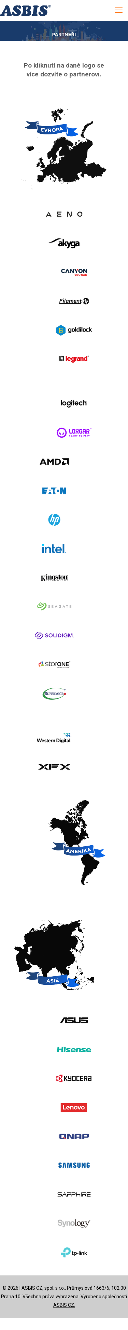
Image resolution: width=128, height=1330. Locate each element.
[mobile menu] (119, 10)
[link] (64, 214)
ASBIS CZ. (64, 1305)
